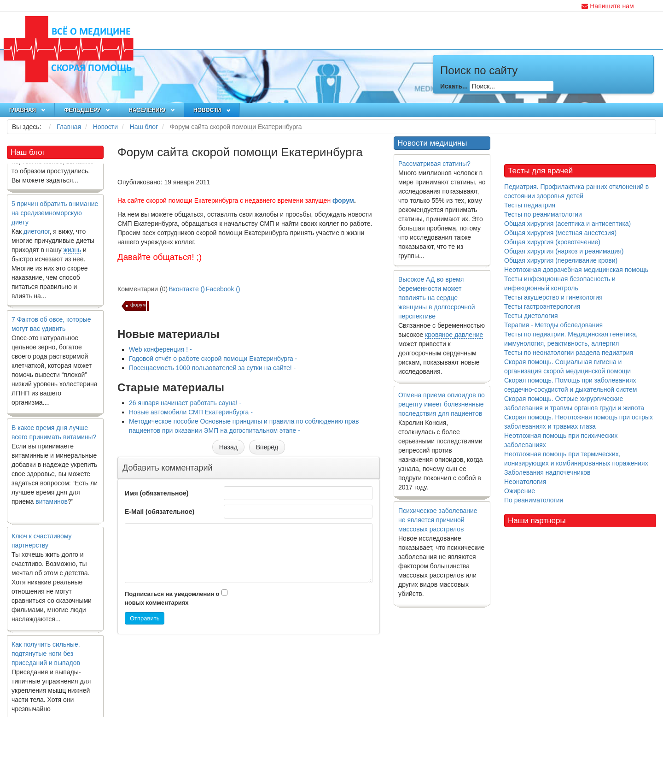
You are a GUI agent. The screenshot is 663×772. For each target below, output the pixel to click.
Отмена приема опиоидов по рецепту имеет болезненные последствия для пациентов (441, 404)
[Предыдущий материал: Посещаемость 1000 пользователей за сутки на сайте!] (228, 447)
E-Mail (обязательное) (159, 511)
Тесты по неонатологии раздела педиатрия (568, 352)
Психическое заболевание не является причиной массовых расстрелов (437, 520)
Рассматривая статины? (434, 163)
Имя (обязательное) (156, 493)
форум (343, 200)
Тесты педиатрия (529, 205)
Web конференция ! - (160, 349)
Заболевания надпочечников (547, 472)
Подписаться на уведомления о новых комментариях (172, 598)
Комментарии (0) (142, 289)
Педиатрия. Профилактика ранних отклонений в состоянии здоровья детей (576, 191)
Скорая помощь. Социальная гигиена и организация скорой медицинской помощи (567, 366)
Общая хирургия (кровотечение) (552, 242)
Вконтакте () (187, 289)
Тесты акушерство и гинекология (553, 297)
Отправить (144, 618)
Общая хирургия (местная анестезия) (560, 232)
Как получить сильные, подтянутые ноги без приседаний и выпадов (46, 656)
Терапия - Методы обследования (553, 325)
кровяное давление (454, 334)
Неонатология (525, 481)
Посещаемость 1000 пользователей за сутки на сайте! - (212, 367)
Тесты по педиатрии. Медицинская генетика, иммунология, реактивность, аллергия (571, 338)
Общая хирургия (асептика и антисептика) (567, 223)
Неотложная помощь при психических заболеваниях (561, 440)
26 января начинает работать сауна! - (185, 403)
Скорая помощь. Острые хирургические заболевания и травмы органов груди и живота (574, 403)
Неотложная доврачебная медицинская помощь (576, 269)
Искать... (454, 86)
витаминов (51, 503)
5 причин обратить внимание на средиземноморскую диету (55, 215)
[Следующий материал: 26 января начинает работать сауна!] (267, 447)
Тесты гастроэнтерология (542, 306)
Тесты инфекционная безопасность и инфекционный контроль (560, 283)
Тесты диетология (531, 315)
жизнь (72, 252)
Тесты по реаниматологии (543, 214)
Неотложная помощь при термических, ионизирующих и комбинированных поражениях (576, 458)
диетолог (36, 233)
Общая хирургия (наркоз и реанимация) (563, 251)
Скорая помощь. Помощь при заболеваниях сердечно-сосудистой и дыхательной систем (570, 385)
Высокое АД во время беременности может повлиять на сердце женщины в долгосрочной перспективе (436, 298)
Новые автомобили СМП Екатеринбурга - (191, 412)
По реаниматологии (533, 500)
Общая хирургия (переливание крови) (560, 260)
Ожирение (519, 491)
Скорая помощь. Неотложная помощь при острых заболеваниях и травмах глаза (578, 421)
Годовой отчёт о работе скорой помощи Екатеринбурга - (213, 358)
